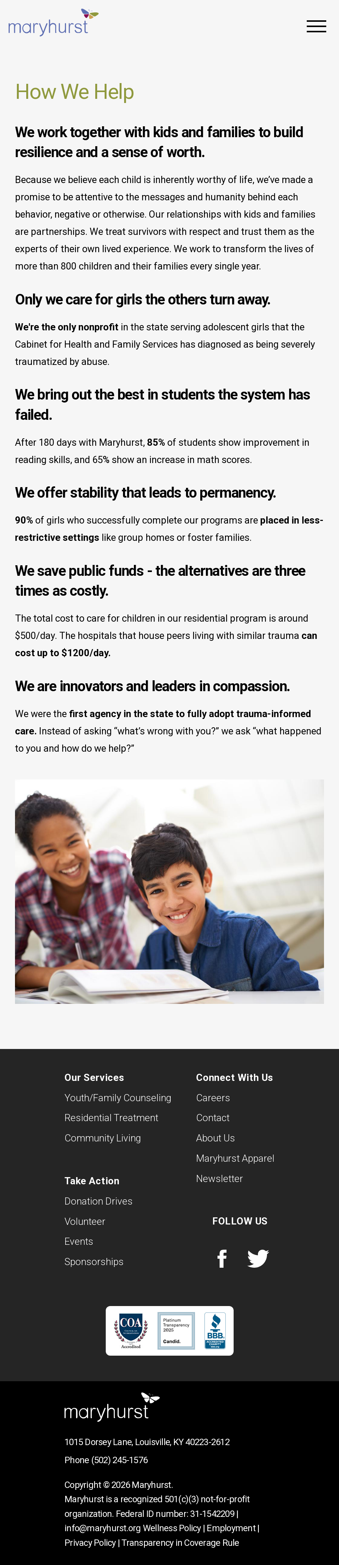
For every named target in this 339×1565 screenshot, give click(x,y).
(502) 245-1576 (119, 1460)
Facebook (222, 1259)
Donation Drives (98, 1201)
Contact (213, 1117)
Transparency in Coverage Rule (180, 1543)
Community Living (102, 1138)
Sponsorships (94, 1261)
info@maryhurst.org (102, 1528)
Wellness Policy (172, 1528)
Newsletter (219, 1178)
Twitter (258, 1259)
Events (78, 1241)
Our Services (94, 1077)
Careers (213, 1097)
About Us (215, 1138)
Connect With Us (234, 1077)
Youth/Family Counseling (117, 1097)
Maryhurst (56, 23)
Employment (231, 1528)
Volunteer (84, 1221)
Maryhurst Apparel (235, 1158)
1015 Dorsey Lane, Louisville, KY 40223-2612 (147, 1442)
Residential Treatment (111, 1117)
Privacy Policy (90, 1543)
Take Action (92, 1181)
